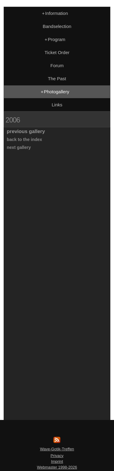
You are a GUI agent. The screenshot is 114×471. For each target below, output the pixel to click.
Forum (57, 65)
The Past (57, 78)
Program (54, 39)
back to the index (24, 139)
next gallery (19, 147)
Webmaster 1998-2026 (57, 467)
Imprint (57, 461)
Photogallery (54, 91)
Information (54, 13)
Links (57, 104)
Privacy (57, 455)
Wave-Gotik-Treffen (57, 449)
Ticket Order (57, 52)
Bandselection (57, 26)
